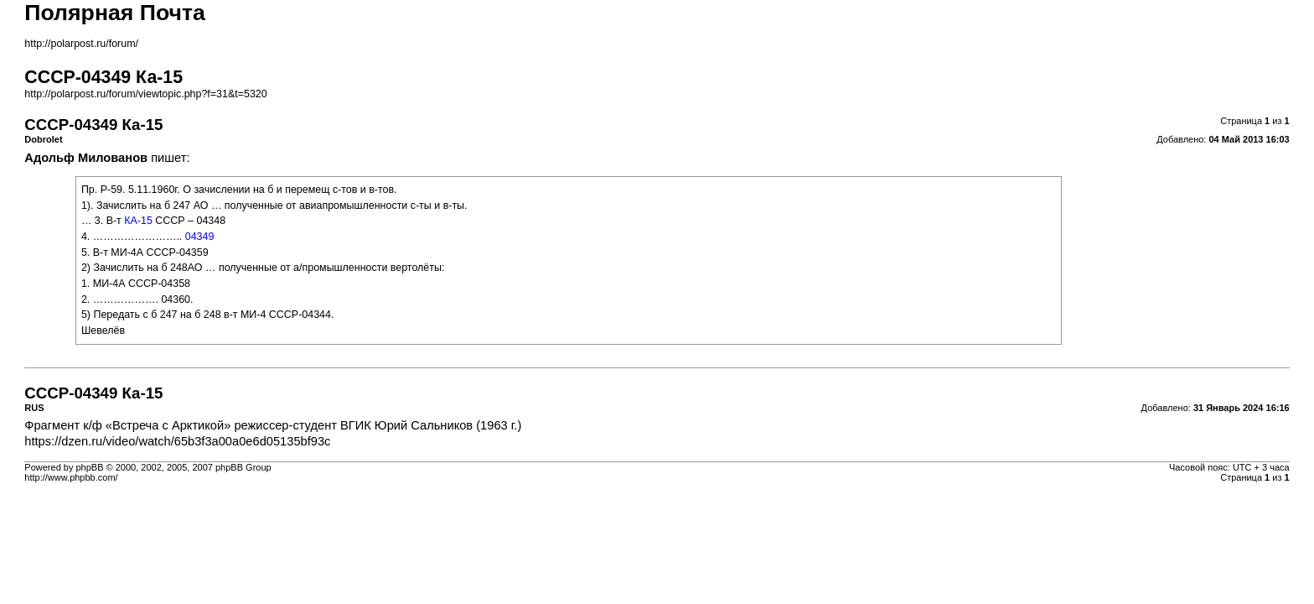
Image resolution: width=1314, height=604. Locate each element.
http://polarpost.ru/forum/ (81, 43)
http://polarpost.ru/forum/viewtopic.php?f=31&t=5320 (145, 94)
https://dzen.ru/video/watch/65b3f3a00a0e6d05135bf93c (177, 441)
